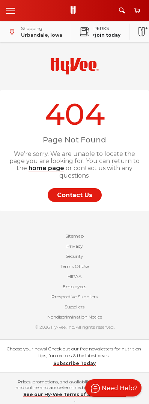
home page (46, 168)
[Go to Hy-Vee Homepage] (75, 10)
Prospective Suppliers (74, 296)
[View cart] (137, 10)
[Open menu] (10, 10)
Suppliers (74, 307)
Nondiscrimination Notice (74, 317)
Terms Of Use (74, 266)
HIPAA (75, 276)
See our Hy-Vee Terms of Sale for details (74, 394)
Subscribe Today (74, 363)
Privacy (74, 246)
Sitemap (74, 236)
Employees (74, 286)
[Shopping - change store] (34, 32)
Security (74, 256)
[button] (113, 388)
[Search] (122, 10)
